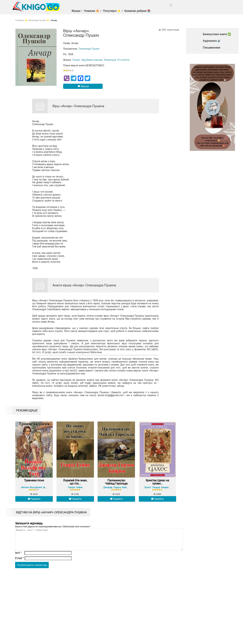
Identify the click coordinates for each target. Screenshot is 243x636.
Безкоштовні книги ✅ (217, 34)
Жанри (76, 10)
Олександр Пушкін (88, 48)
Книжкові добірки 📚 (138, 10)
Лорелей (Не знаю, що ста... (75, 484)
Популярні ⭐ (113, 10)
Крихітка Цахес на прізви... (157, 484)
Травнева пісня (34, 482)
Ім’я (18, 559)
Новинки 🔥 (92, 10)
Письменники (211, 47)
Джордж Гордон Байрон (117, 489)
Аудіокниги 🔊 (212, 40)
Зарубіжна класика (91, 60)
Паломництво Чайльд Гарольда (116, 484)
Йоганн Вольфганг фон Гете (37, 489)
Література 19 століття (116, 60)
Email (19, 564)
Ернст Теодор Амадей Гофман (162, 489)
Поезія (76, 60)
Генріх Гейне (75, 489)
